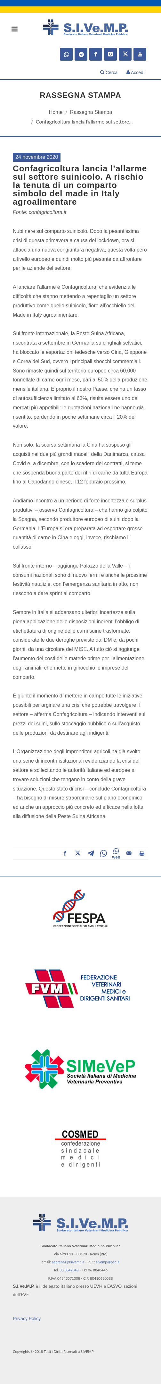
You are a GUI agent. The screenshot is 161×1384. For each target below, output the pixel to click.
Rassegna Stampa (91, 112)
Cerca (108, 72)
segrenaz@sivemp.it (68, 1262)
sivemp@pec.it (107, 1262)
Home (56, 112)
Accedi (135, 72)
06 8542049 (69, 1270)
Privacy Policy (27, 1318)
